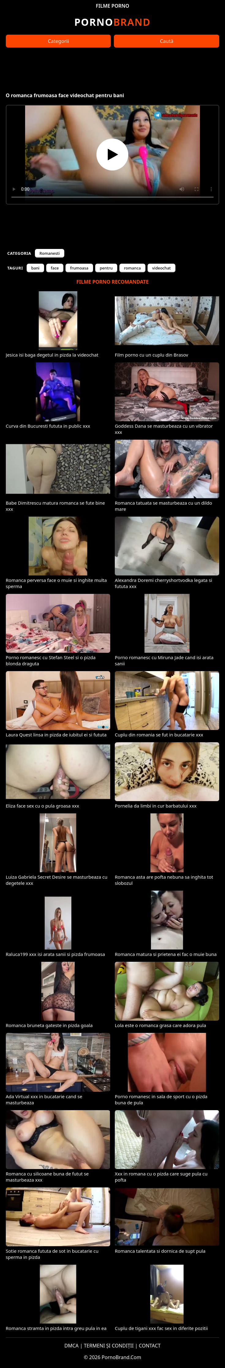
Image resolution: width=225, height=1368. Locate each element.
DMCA (71, 1345)
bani (35, 268)
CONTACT (150, 1345)
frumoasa (79, 268)
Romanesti (49, 253)
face (55, 268)
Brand (112, 22)
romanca (132, 268)
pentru (106, 268)
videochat (161, 268)
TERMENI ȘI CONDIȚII (109, 1345)
